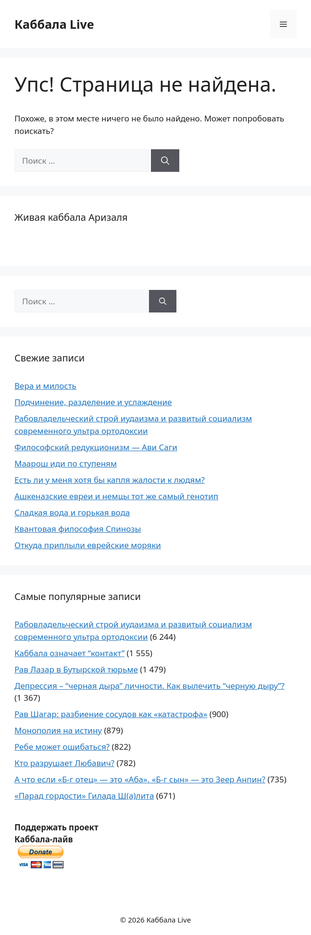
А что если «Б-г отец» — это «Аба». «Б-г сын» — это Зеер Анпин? (139, 779)
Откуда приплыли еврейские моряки (87, 545)
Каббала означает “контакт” (69, 653)
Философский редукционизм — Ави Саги (95, 447)
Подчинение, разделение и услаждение (93, 402)
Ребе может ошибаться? (62, 746)
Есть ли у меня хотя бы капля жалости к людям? (109, 479)
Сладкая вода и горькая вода (72, 512)
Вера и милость (45, 385)
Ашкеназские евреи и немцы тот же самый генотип (116, 496)
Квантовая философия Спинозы (77, 528)
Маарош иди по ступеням (65, 463)
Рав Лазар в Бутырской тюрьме (76, 669)
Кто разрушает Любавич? (64, 762)
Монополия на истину (58, 730)
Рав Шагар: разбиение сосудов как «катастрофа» (110, 713)
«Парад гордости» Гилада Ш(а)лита (84, 795)
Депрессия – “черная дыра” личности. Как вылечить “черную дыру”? (149, 685)
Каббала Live (54, 24)
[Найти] (165, 160)
